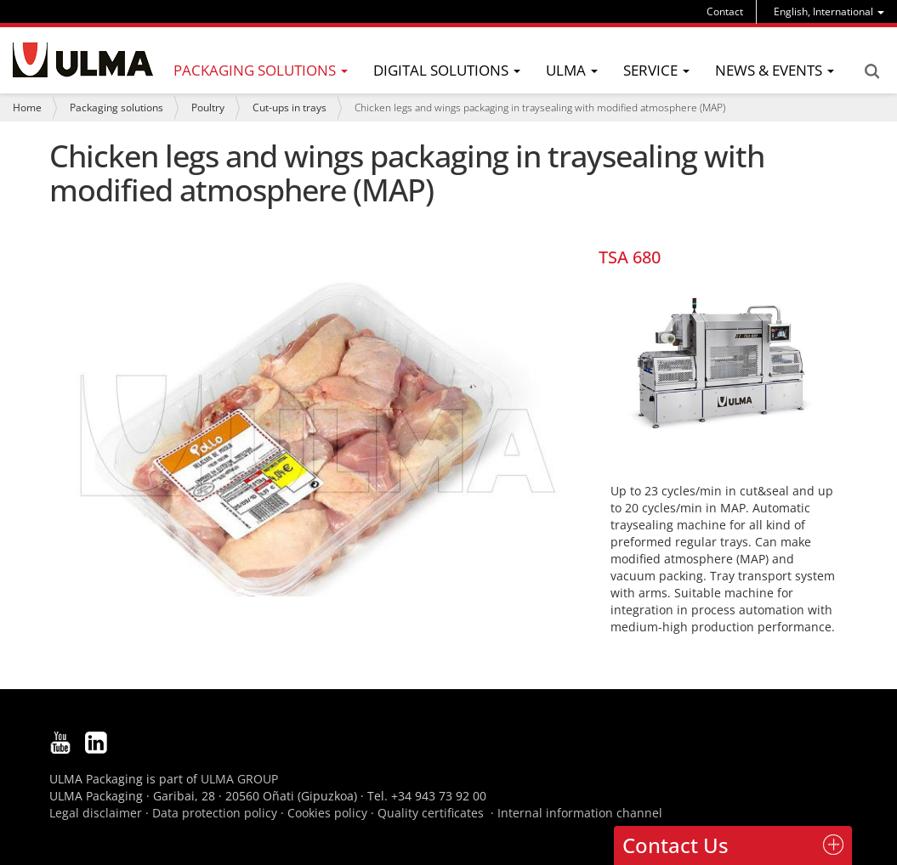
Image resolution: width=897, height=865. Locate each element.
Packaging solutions (116, 107)
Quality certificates (431, 813)
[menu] (829, 11)
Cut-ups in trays (289, 107)
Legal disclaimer (95, 813)
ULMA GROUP (239, 779)
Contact (725, 11)
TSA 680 (630, 257)
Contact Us (675, 845)
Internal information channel (579, 813)
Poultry (207, 107)
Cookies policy (327, 813)
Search (871, 71)
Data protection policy (214, 813)
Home (27, 107)
